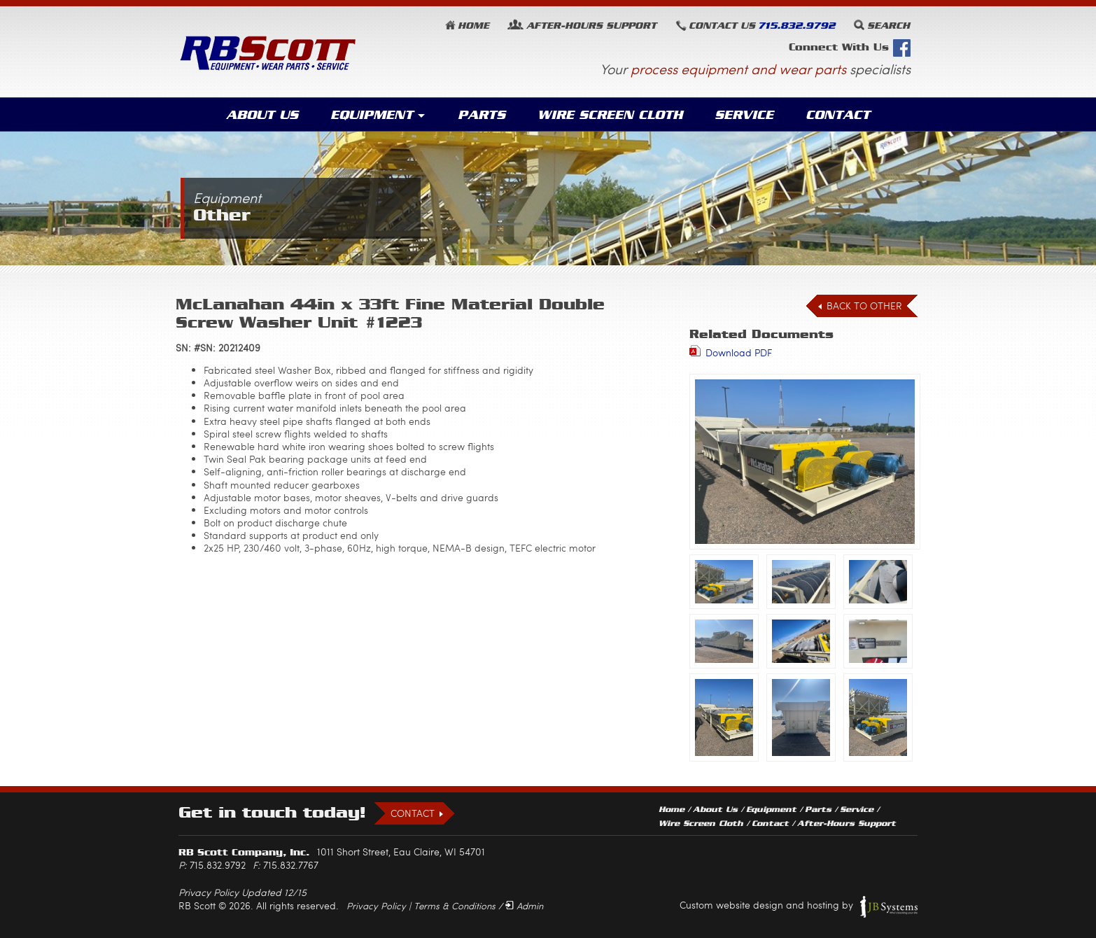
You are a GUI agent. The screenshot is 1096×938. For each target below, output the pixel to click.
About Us (268, 114)
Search (888, 25)
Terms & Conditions (455, 905)
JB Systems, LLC (889, 907)
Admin (530, 905)
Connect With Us (850, 48)
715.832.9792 (796, 25)
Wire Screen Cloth (610, 114)
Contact (832, 114)
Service (740, 114)
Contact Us (722, 25)
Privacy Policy (376, 905)
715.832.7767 (290, 865)
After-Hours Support (846, 824)
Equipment (376, 114)
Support (591, 25)
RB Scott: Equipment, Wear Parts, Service (268, 53)
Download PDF (738, 352)
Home (473, 25)
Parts (484, 114)
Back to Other (864, 306)
